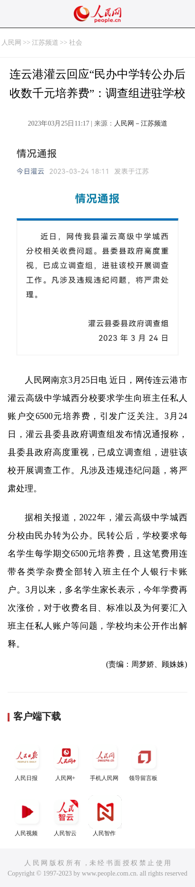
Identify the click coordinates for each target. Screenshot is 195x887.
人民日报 (27, 760)
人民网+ (66, 760)
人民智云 (66, 816)
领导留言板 (144, 760)
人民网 (11, 42)
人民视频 (27, 816)
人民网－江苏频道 (140, 123)
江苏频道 (45, 42)
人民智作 (105, 816)
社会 (75, 42)
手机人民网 (105, 760)
